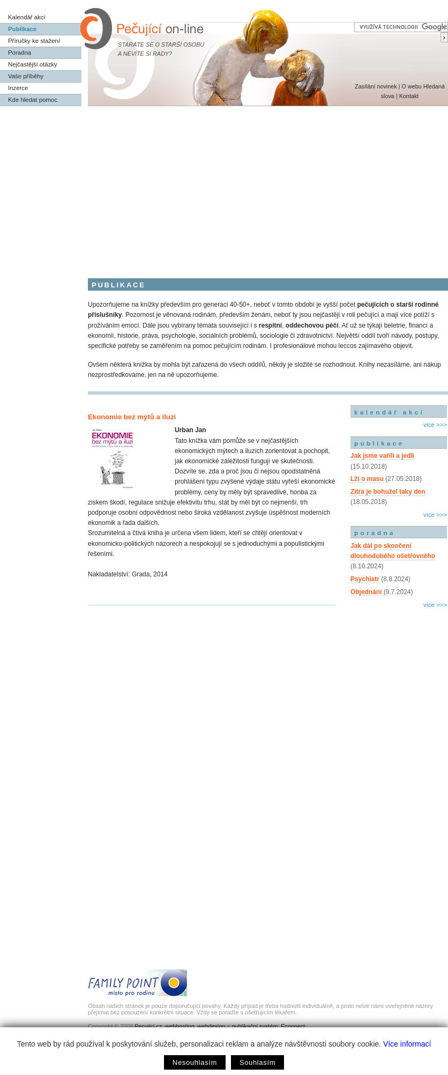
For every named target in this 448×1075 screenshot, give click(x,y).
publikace (379, 443)
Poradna (19, 52)
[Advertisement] (224, 187)
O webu (411, 86)
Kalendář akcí (27, 17)
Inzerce (18, 88)
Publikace (22, 29)
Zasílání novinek (376, 86)
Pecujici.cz (148, 1026)
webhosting (180, 1026)
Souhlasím (257, 1062)
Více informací (407, 1044)
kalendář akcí (389, 412)
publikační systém (255, 1026)
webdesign (212, 1026)
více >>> (435, 424)
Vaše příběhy (25, 76)
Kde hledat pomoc (32, 100)
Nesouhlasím (195, 1062)
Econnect (293, 1026)
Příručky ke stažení (34, 41)
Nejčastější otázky (32, 64)
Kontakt (409, 96)
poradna (374, 533)
